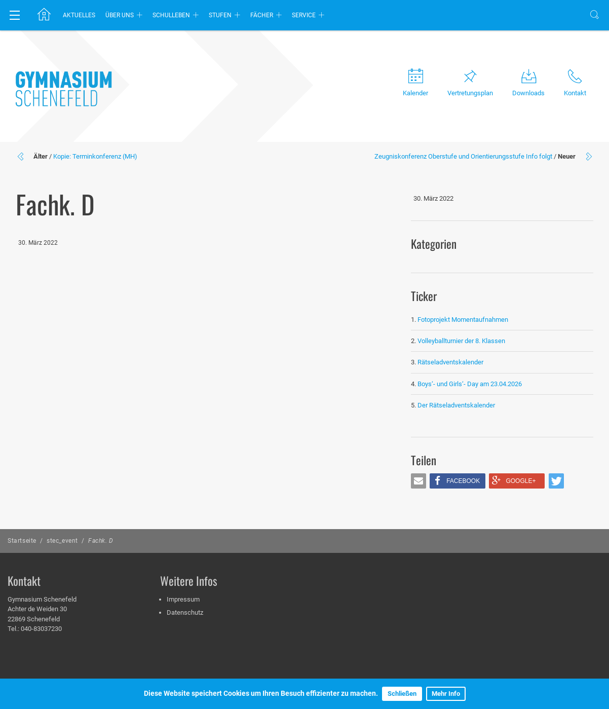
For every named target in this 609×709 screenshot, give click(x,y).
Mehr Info (446, 693)
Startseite (22, 540)
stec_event (62, 540)
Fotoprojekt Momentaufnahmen (462, 319)
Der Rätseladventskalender (456, 405)
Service (304, 15)
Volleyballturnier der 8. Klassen (461, 341)
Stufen (220, 15)
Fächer (261, 15)
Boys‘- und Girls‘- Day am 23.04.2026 (469, 384)
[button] (418, 481)
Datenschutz (185, 612)
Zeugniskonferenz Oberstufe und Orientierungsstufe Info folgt (463, 156)
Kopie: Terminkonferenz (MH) (95, 156)
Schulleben (171, 15)
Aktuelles (79, 15)
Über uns (119, 15)
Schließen (402, 693)
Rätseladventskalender (450, 362)
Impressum (183, 599)
